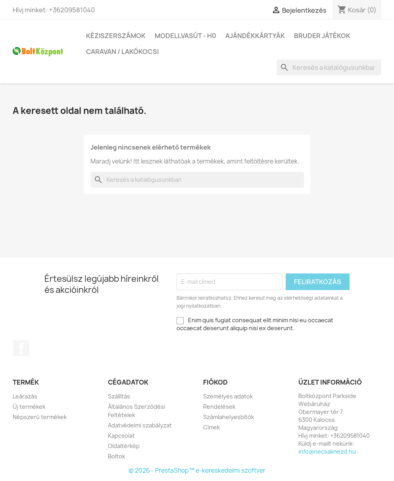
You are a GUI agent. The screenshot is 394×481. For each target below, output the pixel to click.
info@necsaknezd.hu (327, 451)
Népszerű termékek (40, 417)
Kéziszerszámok (116, 35)
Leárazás (25, 396)
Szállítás (119, 396)
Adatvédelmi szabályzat (140, 425)
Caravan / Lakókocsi (122, 51)
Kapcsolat (121, 435)
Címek (211, 427)
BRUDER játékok (322, 35)
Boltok (116, 456)
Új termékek (29, 406)
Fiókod (215, 382)
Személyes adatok (228, 396)
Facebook (21, 348)
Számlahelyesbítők (228, 417)
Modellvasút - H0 (185, 35)
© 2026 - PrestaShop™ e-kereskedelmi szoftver (197, 470)
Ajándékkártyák (255, 35)
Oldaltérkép (124, 446)
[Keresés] (329, 67)
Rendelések (219, 406)
